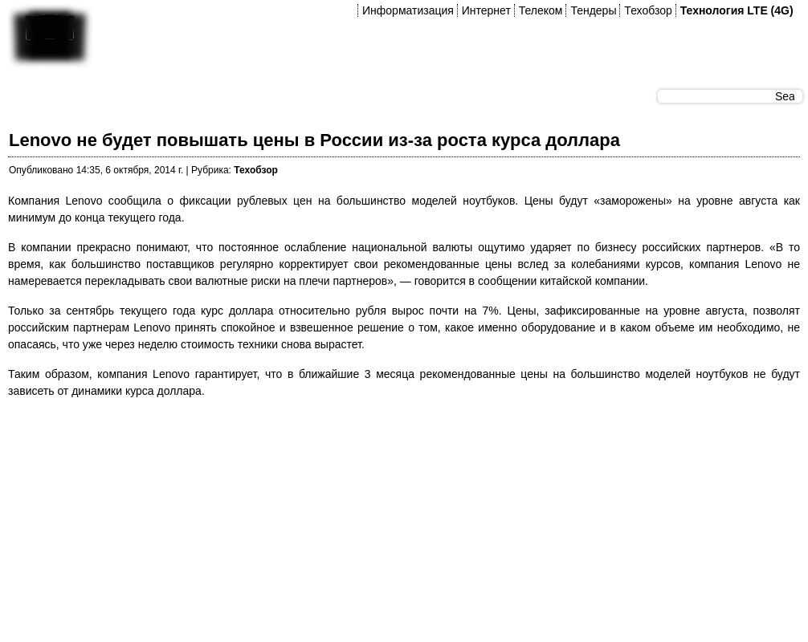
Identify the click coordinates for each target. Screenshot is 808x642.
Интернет (486, 10)
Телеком (541, 10)
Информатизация (408, 10)
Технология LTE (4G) (737, 10)
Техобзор (647, 10)
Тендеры (593, 10)
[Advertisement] (217, 524)
